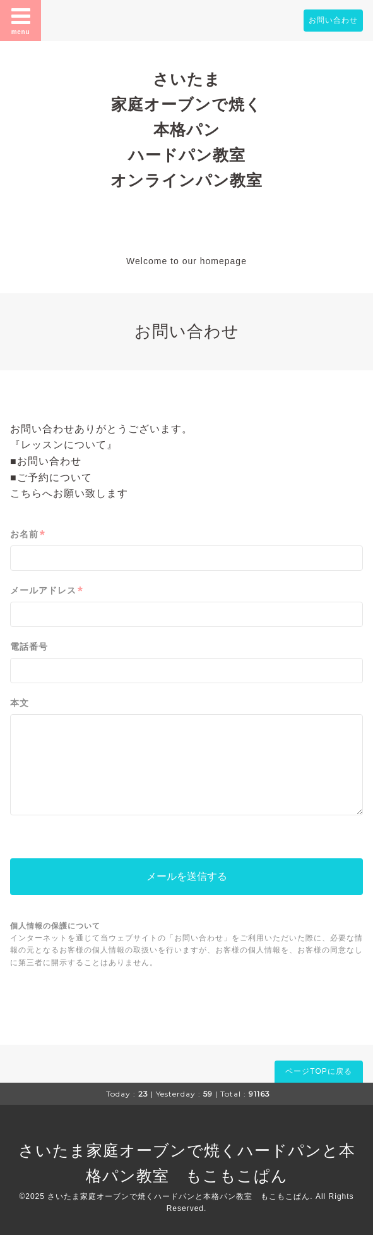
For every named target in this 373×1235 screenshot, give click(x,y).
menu (20, 20)
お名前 (27, 534)
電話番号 (29, 647)
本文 (19, 703)
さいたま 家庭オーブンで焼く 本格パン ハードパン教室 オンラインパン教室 (186, 130)
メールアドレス (46, 590)
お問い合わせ (333, 20)
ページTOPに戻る (318, 1071)
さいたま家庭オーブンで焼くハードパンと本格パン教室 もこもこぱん (178, 1196)
